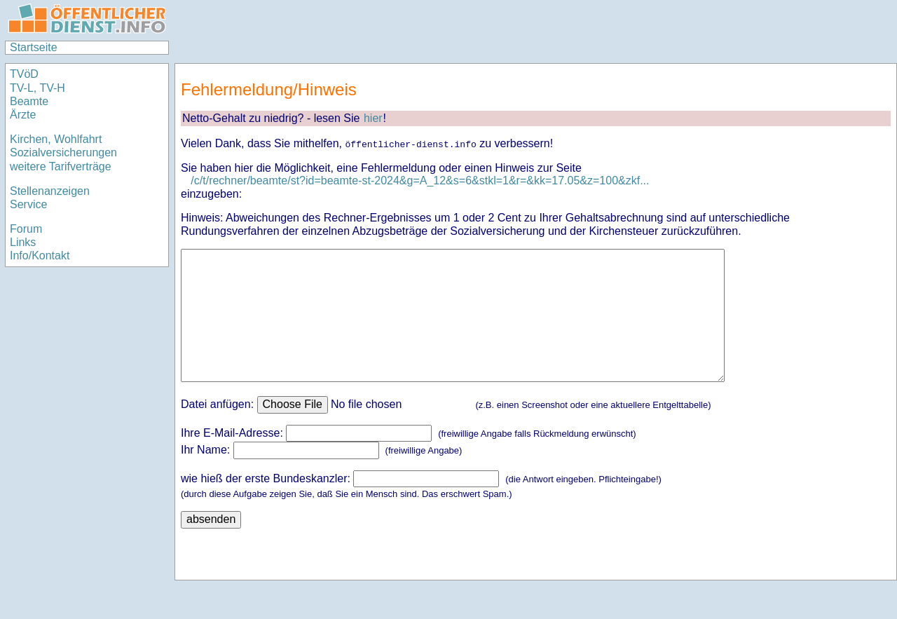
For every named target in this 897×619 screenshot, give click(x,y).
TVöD (24, 74)
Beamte (29, 101)
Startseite (33, 47)
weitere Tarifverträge (60, 166)
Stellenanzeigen (50, 191)
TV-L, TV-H (37, 88)
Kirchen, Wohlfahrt (56, 139)
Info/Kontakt (39, 255)
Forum (26, 229)
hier (373, 118)
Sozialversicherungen (63, 152)
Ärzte (23, 115)
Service (28, 204)
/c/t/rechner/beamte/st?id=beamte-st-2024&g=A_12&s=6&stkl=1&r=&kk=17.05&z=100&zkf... (420, 180)
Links (23, 242)
